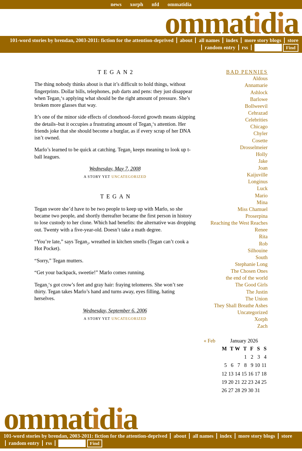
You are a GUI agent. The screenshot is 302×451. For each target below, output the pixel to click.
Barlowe (259, 99)
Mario (261, 195)
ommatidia (179, 4)
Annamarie (256, 85)
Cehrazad (257, 113)
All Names (209, 40)
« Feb (209, 341)
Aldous (260, 78)
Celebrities (256, 120)
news (116, 4)
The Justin (257, 292)
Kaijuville (257, 175)
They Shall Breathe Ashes (240, 305)
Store (293, 40)
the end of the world (247, 278)
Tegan (116, 196)
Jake (263, 161)
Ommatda (231, 23)
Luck (262, 188)
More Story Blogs (262, 40)
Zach (262, 326)
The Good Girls (251, 284)
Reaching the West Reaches (239, 223)
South (262, 257)
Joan (262, 168)
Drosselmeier (254, 147)
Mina (262, 202)
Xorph (261, 319)
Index (232, 40)
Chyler (260, 133)
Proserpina (256, 216)
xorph (136, 4)
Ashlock (259, 92)
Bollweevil (256, 106)
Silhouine (257, 250)
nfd (155, 4)
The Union (256, 299)
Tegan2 (116, 72)
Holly (262, 154)
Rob (263, 244)
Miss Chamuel (253, 209)
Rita (263, 236)
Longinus (257, 181)
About (186, 40)
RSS (245, 47)
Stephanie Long (251, 264)
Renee (261, 230)
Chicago (259, 126)
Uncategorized (129, 177)
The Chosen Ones (249, 271)
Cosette (259, 140)
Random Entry (220, 47)
